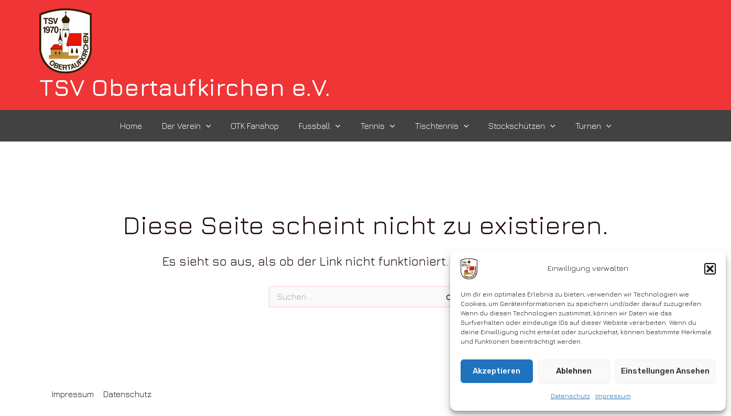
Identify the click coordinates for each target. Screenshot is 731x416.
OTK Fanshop (259, 125)
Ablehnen (574, 371)
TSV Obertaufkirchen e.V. (185, 87)
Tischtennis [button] (437, 125)
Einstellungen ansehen (665, 371)
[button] (710, 269)
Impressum (613, 396)
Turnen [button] (582, 125)
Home (142, 125)
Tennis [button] (376, 125)
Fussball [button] (321, 125)
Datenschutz (570, 396)
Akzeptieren (496, 371)
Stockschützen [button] (514, 125)
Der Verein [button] (194, 125)
